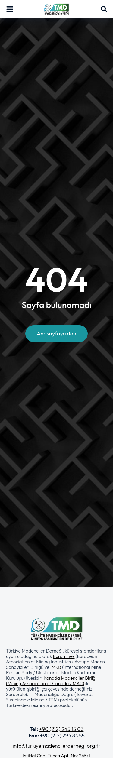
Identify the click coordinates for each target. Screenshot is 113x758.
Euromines (64, 656)
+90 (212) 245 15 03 (61, 729)
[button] (56, 678)
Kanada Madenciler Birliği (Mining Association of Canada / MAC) (51, 680)
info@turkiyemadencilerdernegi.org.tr (56, 745)
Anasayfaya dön (56, 333)
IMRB (55, 667)
